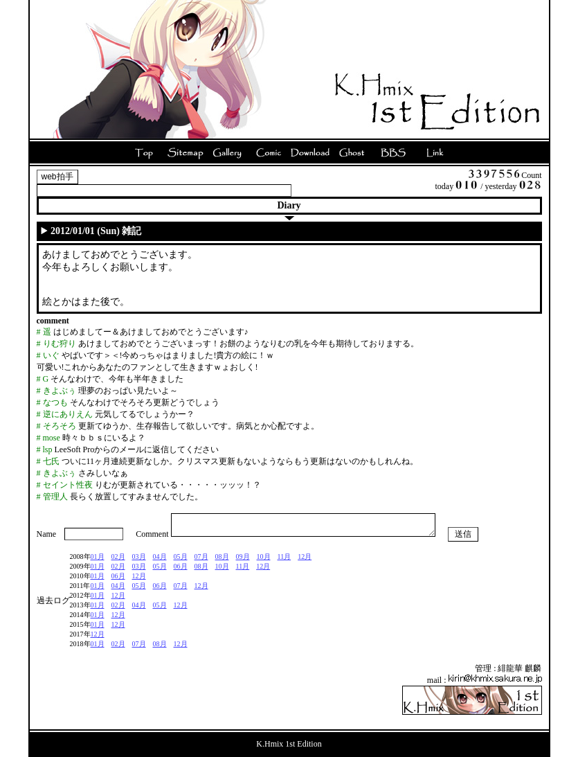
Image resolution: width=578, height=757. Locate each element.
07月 (201, 560)
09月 (243, 560)
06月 (181, 570)
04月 (160, 560)
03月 (139, 560)
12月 (304, 560)
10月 (264, 560)
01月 (98, 560)
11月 (284, 560)
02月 (118, 560)
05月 (181, 560)
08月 (222, 560)
